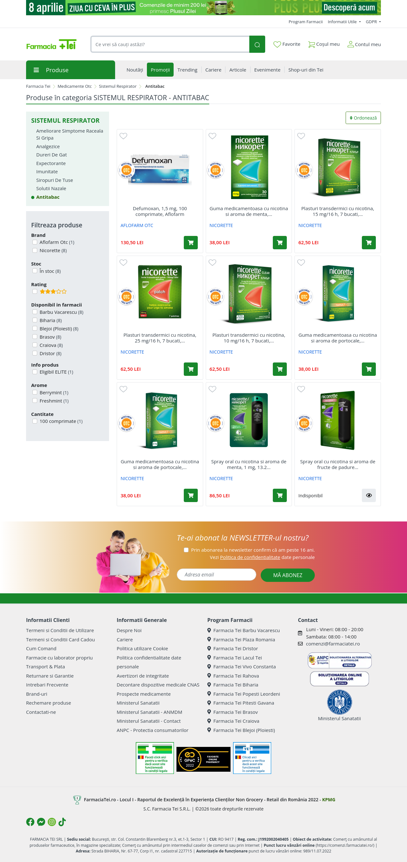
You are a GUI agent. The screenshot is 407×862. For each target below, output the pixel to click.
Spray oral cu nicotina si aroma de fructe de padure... (338, 464)
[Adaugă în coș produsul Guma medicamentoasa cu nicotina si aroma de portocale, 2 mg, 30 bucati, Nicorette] (191, 495)
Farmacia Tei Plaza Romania (241, 639)
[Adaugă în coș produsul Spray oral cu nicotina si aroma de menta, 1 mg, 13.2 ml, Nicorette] (280, 495)
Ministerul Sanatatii (138, 703)
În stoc (49, 271)
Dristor (50, 353)
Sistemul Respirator (117, 86)
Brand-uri (36, 694)
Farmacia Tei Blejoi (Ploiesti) (241, 730)
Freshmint (53, 400)
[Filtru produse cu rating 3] (34, 291)
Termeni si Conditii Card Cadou (60, 639)
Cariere (125, 639)
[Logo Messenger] (41, 822)
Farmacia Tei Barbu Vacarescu (243, 630)
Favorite (286, 44)
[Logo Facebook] (30, 822)
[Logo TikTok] (62, 822)
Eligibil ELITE (55, 372)
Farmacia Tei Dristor (232, 648)
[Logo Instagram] (52, 822)
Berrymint (53, 392)
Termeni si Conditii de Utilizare (60, 630)
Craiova (50, 345)
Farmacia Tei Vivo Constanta (241, 666)
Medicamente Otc (75, 86)
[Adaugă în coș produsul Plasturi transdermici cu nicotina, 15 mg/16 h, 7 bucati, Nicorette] (369, 242)
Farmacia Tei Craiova (233, 721)
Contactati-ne (41, 712)
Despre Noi (129, 630)
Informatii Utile (343, 21)
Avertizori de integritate (143, 675)
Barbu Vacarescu (61, 312)
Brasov (49, 337)
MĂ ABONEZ (287, 575)
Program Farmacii (306, 21)
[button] (369, 495)
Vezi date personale (262, 557)
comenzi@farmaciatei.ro (333, 643)
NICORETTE (221, 225)
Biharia (50, 320)
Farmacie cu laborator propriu (59, 657)
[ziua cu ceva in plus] (203, 7)
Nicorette (52, 250)
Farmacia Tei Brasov (232, 712)
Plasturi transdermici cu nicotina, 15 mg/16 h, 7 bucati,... (337, 211)
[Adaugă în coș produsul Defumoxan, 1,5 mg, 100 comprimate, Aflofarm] (191, 242)
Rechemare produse (48, 703)
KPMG (328, 799)
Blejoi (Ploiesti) (58, 328)
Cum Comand (41, 648)
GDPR (372, 21)
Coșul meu (324, 43)
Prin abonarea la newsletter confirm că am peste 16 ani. (253, 550)
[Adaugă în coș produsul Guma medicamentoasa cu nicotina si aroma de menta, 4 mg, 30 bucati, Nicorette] (280, 242)
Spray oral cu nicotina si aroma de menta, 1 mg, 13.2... (248, 464)
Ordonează (363, 118)
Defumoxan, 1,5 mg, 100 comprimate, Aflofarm (160, 211)
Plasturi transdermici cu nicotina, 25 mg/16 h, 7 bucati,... (159, 337)
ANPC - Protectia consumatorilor (153, 730)
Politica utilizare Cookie (142, 648)
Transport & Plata (45, 666)
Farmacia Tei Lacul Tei (234, 657)
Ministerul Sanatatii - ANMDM (149, 712)
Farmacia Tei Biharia (232, 684)
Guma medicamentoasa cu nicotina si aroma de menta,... (249, 211)
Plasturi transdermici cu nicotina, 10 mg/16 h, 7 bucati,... (248, 337)
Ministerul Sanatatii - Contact (149, 721)
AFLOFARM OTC (137, 225)
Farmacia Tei (38, 86)
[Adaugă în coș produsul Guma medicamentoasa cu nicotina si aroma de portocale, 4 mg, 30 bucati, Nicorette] (369, 369)
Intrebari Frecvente (47, 684)
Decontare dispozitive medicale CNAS (158, 684)
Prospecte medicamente (144, 694)
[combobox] (169, 44)
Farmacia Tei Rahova (233, 675)
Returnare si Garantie (50, 675)
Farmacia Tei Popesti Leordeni (243, 694)
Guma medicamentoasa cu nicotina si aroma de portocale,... (338, 337)
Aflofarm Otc (56, 242)
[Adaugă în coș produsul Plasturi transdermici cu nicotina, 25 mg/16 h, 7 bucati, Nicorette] (191, 369)
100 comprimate (60, 421)
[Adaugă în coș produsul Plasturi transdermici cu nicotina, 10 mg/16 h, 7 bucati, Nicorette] (280, 369)
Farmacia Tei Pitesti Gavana (240, 703)
